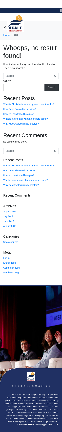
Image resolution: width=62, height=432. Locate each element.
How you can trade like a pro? (18, 114)
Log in (6, 258)
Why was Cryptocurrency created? (21, 123)
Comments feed (11, 267)
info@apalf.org (40, 386)
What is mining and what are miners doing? (25, 118)
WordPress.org (11, 272)
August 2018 (9, 226)
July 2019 (8, 216)
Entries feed (9, 262)
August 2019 (9, 211)
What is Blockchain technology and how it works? (28, 104)
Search (7, 80)
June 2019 (8, 221)
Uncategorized (10, 242)
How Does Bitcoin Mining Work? (19, 109)
